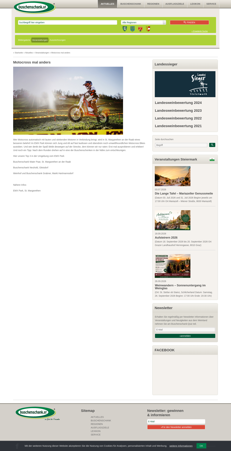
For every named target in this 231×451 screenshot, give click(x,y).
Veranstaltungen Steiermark (176, 159)
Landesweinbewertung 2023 (178, 111)
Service (211, 4)
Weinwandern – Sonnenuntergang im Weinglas (180, 287)
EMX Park (18, 190)
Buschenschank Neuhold (25, 167)
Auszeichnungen (57, 40)
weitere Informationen (181, 445)
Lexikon (195, 4)
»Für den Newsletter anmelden (176, 427)
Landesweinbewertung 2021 (178, 126)
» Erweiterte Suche (200, 31)
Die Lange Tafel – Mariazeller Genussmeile (184, 193)
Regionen (153, 4)
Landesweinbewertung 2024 (178, 103)
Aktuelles (107, 4)
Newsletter (163, 308)
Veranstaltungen (40, 40)
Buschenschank (130, 4)
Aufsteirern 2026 (166, 237)
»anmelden (185, 336)
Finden (189, 22)
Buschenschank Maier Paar (26, 161)
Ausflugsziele (174, 4)
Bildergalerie (24, 40)
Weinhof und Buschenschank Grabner (32, 173)
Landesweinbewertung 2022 (178, 118)
